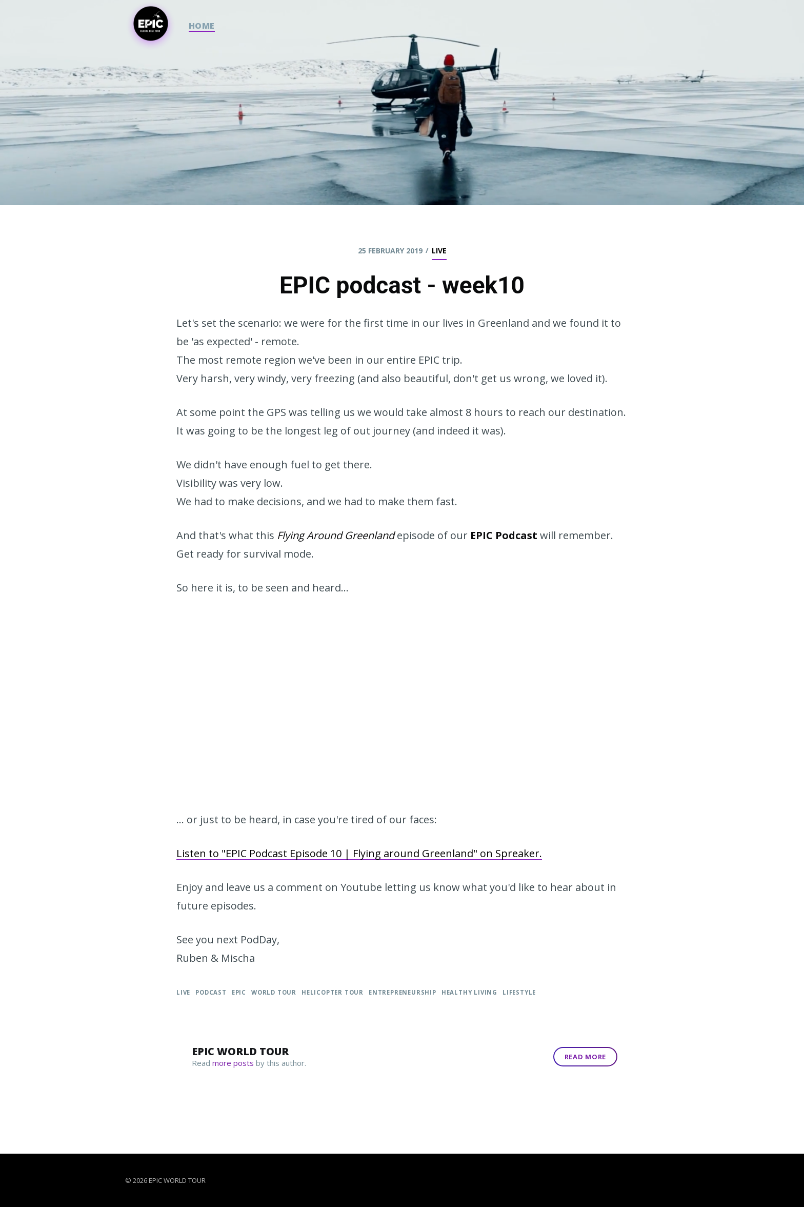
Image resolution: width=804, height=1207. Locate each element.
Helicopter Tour (333, 992)
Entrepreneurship (402, 992)
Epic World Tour (240, 1051)
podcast (211, 992)
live (439, 250)
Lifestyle (519, 992)
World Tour (273, 992)
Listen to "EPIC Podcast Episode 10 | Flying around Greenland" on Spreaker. (359, 853)
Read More (585, 1056)
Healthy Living (469, 992)
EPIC (239, 992)
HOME (202, 25)
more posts (233, 1063)
